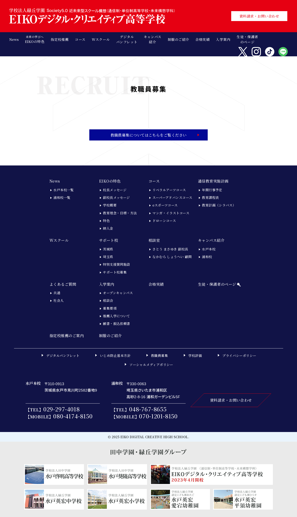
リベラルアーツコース (169, 190)
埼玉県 (108, 256)
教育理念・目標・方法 (120, 213)
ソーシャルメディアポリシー (151, 364)
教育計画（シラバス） (219, 205)
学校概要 (110, 205)
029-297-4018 (61, 409)
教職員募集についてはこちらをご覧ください (155, 135)
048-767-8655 (148, 409)
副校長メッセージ (116, 197)
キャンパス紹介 (211, 240)
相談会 (108, 300)
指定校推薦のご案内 (67, 335)
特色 (106, 220)
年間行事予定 (212, 190)
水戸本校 (209, 249)
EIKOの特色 (110, 181)
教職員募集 (159, 355)
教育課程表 (210, 197)
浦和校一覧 (61, 197)
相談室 (154, 240)
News (55, 181)
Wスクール (59, 240)
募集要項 (110, 308)
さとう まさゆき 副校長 (170, 249)
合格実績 (156, 284)
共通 (56, 292)
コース (154, 181)
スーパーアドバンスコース (172, 197)
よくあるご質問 (63, 284)
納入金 (108, 228)
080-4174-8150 (73, 416)
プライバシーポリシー (239, 355)
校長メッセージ (114, 190)
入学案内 (106, 284)
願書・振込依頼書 (116, 323)
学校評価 (195, 355)
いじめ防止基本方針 (115, 355)
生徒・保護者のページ (247, 39)
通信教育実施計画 (213, 181)
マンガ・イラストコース (170, 213)
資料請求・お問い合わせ (259, 16)
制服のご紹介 (110, 335)
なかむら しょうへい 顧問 (172, 256)
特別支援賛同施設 (116, 264)
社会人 (58, 300)
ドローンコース (164, 220)
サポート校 (108, 240)
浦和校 (207, 256)
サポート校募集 (115, 272)
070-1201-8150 (158, 416)
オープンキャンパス (118, 292)
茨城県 (108, 249)
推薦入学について (116, 316)
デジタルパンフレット (127, 39)
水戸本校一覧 (63, 190)
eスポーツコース (165, 205)
